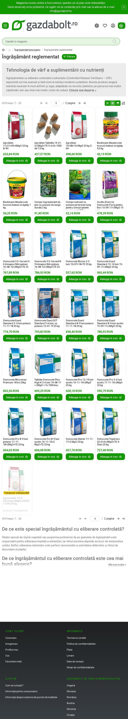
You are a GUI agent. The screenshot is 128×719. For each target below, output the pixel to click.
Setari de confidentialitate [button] (80, 667)
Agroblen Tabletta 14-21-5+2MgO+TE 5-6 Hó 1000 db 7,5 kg (48, 146)
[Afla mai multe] (116, 565)
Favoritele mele (13, 661)
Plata (69, 649)
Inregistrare (11, 643)
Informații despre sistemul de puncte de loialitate (31, 697)
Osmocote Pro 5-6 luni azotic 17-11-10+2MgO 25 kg (109, 382)
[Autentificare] (113, 25)
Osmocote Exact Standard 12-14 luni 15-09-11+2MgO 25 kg (110, 264)
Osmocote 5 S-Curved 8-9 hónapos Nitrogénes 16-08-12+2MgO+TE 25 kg (48, 265)
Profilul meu (11, 649)
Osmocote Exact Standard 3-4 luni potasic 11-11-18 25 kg (17, 323)
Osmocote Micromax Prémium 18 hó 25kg (14, 381)
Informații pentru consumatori (21, 691)
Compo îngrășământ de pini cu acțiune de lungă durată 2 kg (47, 205)
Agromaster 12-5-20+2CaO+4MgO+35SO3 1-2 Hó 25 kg (16, 501)
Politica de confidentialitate (81, 643)
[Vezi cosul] (121, 25)
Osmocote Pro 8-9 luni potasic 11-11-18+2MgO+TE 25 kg (15, 442)
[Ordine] (123, 103)
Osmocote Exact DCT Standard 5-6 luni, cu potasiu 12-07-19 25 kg (47, 323)
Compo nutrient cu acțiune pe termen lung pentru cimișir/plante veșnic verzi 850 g (78, 206)
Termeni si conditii (76, 638)
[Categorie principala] (3, 50)
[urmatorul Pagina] (79, 103)
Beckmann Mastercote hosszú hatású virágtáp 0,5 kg (110, 146)
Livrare (70, 655)
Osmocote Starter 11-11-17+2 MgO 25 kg (79, 440)
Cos (7, 655)
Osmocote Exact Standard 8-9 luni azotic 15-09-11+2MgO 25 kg (110, 323)
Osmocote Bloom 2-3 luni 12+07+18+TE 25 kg (79, 263)
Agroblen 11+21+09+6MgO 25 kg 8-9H (15, 146)
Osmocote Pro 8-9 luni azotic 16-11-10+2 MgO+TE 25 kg (46, 442)
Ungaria (71, 685)
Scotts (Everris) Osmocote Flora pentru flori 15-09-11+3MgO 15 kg (110, 206)
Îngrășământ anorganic (27, 50)
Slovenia (71, 709)
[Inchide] (124, 7)
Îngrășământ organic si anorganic (9, 50)
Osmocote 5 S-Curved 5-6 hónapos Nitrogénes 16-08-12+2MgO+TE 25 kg (16, 265)
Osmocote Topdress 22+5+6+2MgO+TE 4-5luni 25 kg (108, 442)
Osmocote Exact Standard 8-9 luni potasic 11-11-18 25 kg (80, 323)
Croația (71, 715)
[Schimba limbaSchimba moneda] (97, 25)
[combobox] (61, 41)
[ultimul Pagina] (84, 103)
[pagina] (56, 103)
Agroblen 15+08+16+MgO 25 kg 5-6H (79, 146)
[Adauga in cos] (17, 160)
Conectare (11, 638)
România (71, 697)
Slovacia (71, 691)
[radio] (107, 103)
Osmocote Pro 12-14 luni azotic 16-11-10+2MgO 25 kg (79, 382)
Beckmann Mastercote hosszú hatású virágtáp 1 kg (17, 205)
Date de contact (75, 661)
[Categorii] (5, 25)
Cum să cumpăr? (14, 685)
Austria (71, 703)
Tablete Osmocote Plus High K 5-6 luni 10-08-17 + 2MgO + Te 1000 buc (47, 382)
